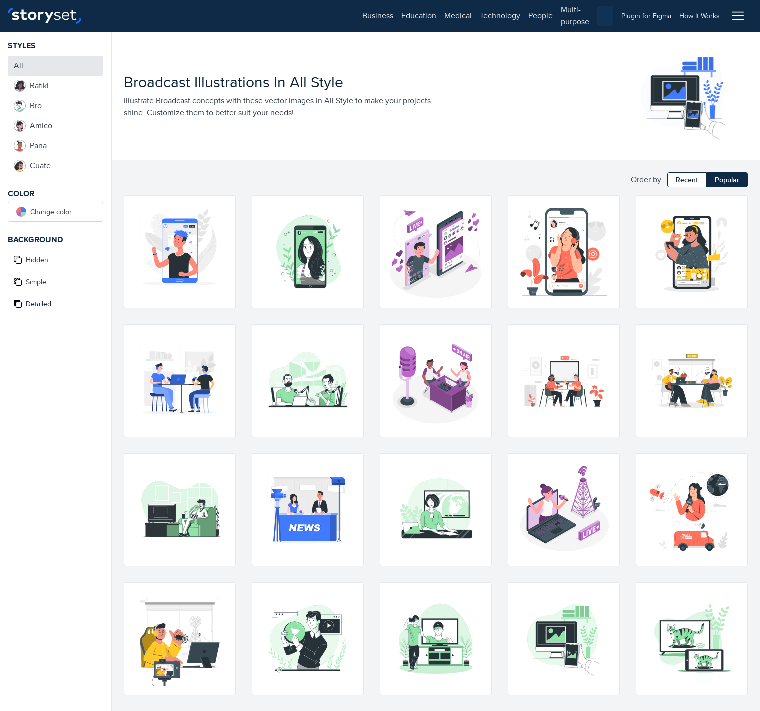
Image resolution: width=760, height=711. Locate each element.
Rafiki (31, 86)
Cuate (32, 166)
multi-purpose (320, 15)
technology (235, 15)
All (19, 65)
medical (193, 15)
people (276, 15)
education (154, 15)
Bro (28, 106)
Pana (30, 146)
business (113, 15)
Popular (727, 180)
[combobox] (483, 16)
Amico (33, 126)
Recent (687, 180)
